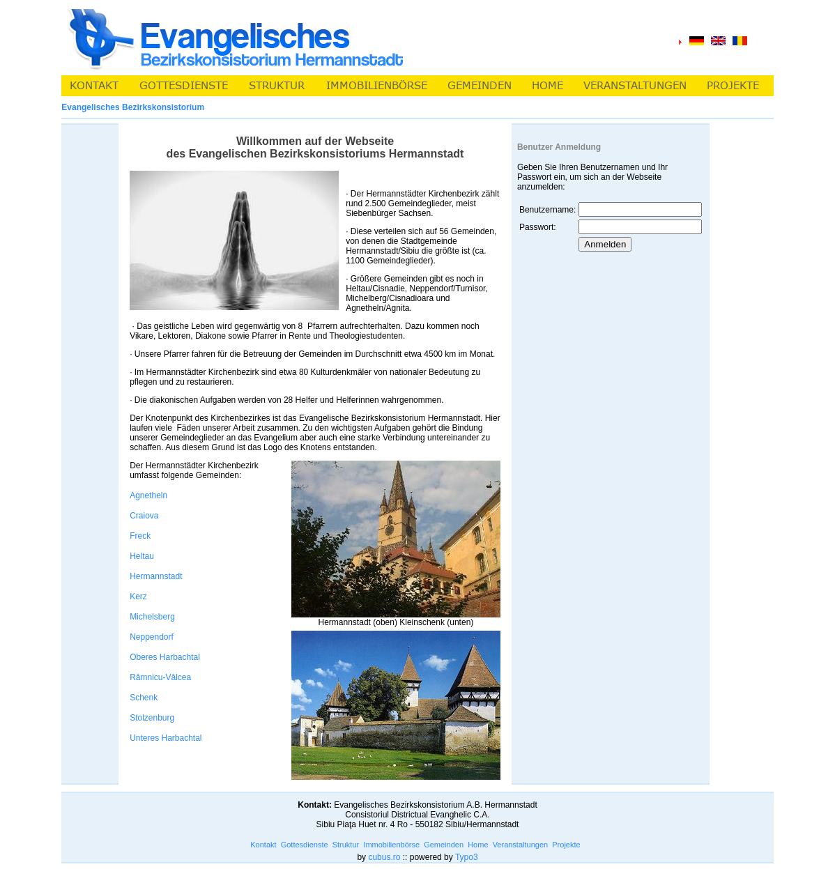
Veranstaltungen (521, 844)
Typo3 (466, 857)
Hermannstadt (156, 576)
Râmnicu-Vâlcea (160, 677)
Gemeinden (444, 844)
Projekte (566, 844)
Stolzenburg (152, 718)
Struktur (346, 844)
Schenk (144, 697)
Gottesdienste (304, 844)
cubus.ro (384, 857)
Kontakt (263, 844)
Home (478, 844)
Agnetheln (148, 495)
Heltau (142, 556)
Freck (140, 536)
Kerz (138, 596)
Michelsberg (152, 617)
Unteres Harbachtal (165, 738)
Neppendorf (152, 637)
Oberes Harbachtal (165, 657)
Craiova (144, 516)
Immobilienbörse (391, 844)
